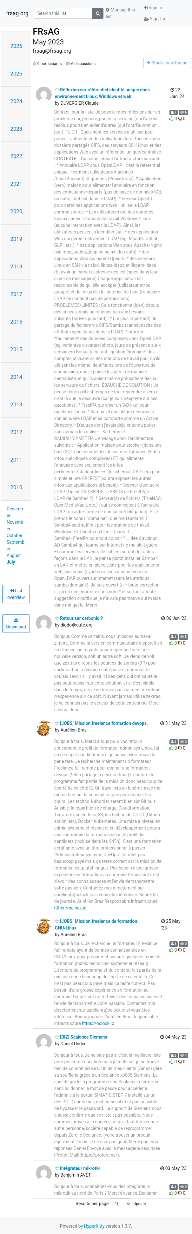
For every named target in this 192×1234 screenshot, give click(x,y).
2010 (16, 487)
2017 (16, 294)
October (14, 535)
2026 (16, 46)
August (14, 555)
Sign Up (154, 18)
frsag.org (17, 13)
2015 (16, 349)
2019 (16, 239)
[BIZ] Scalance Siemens (81, 1037)
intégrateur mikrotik (77, 1168)
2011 (16, 459)
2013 (16, 404)
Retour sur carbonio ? (79, 618)
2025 (16, 73)
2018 (16, 266)
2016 (16, 321)
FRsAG (46, 31)
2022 (16, 156)
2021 (16, 184)
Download (16, 623)
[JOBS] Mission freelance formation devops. (101, 723)
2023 (16, 129)
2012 (16, 432)
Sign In (153, 7)
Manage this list (120, 13)
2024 (16, 101)
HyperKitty (94, 1226)
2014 (16, 377)
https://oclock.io (70, 907)
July (11, 562)
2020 (16, 211)
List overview (16, 594)
